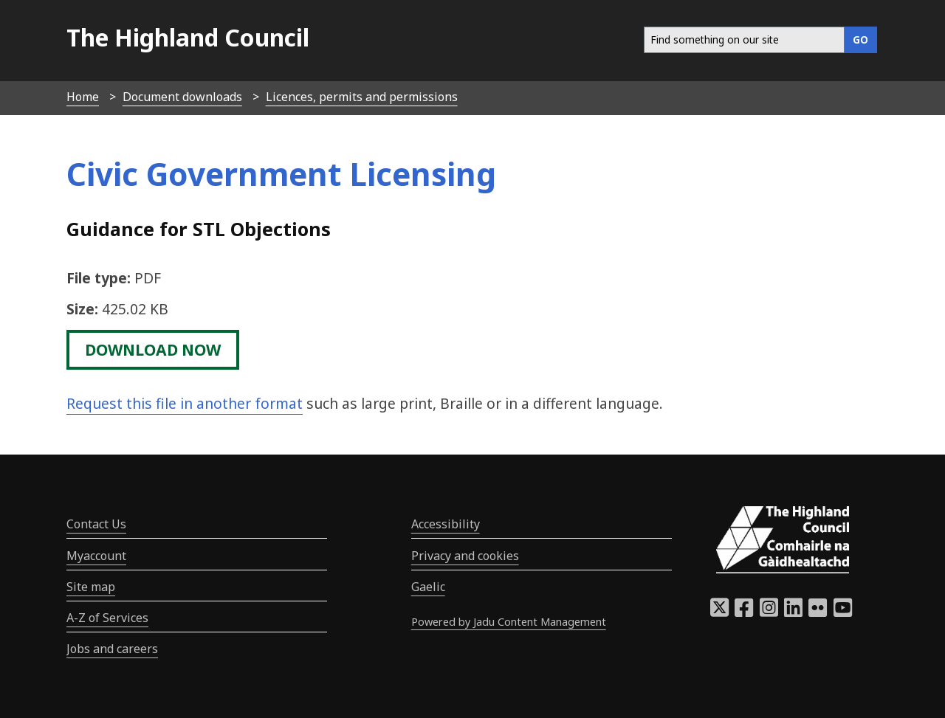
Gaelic (428, 587)
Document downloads (182, 97)
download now (153, 350)
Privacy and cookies (465, 556)
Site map (90, 587)
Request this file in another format (184, 403)
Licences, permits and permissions (362, 97)
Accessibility (445, 524)
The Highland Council (187, 37)
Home (82, 97)
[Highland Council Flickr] (817, 611)
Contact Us (96, 524)
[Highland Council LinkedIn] (793, 611)
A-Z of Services (107, 618)
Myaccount (96, 556)
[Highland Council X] (719, 611)
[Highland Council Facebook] (744, 611)
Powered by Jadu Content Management (508, 622)
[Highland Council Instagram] (769, 611)
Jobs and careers (112, 649)
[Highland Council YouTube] (843, 611)
